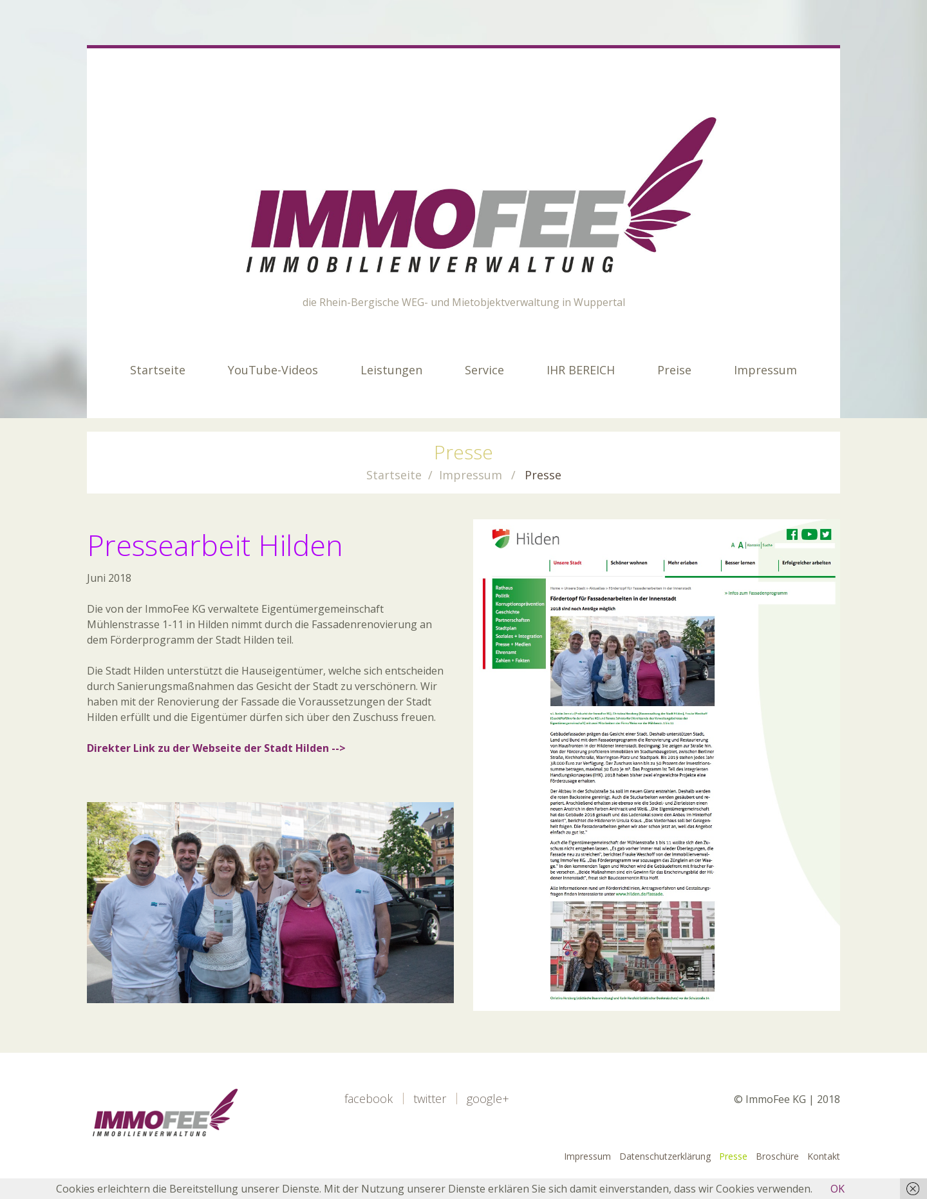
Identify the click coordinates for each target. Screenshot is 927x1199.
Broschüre (777, 1156)
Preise (674, 370)
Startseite (157, 370)
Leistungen (391, 370)
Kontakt (823, 1156)
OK (837, 1189)
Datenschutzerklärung (665, 1156)
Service (484, 370)
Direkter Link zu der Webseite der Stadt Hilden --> (216, 748)
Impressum (765, 370)
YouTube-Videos (273, 370)
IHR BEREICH (581, 370)
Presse (733, 1156)
